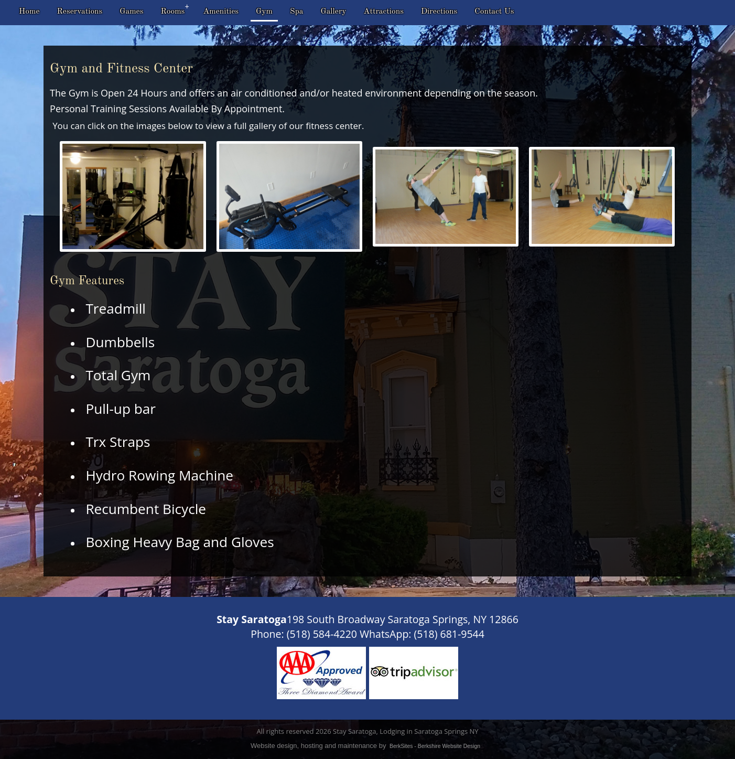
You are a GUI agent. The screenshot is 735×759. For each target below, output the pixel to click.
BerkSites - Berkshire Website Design (435, 746)
